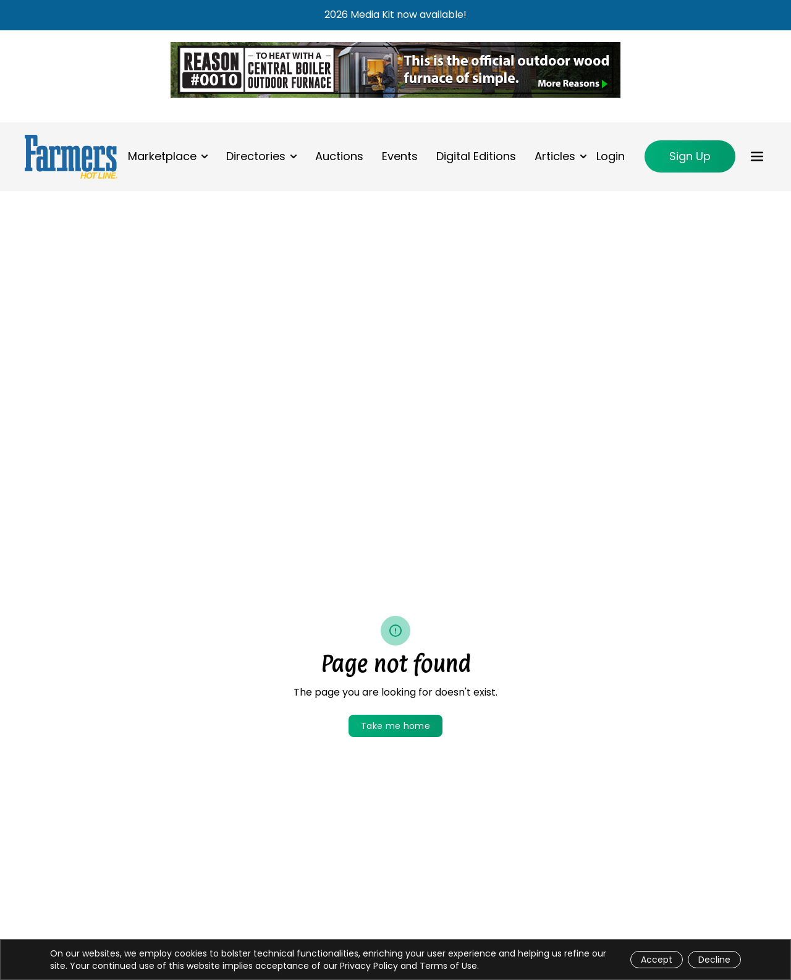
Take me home (395, 726)
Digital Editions (476, 156)
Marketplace (162, 156)
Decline (714, 959)
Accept (656, 959)
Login (610, 156)
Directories (256, 156)
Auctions (339, 156)
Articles (555, 156)
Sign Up (690, 156)
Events (400, 156)
